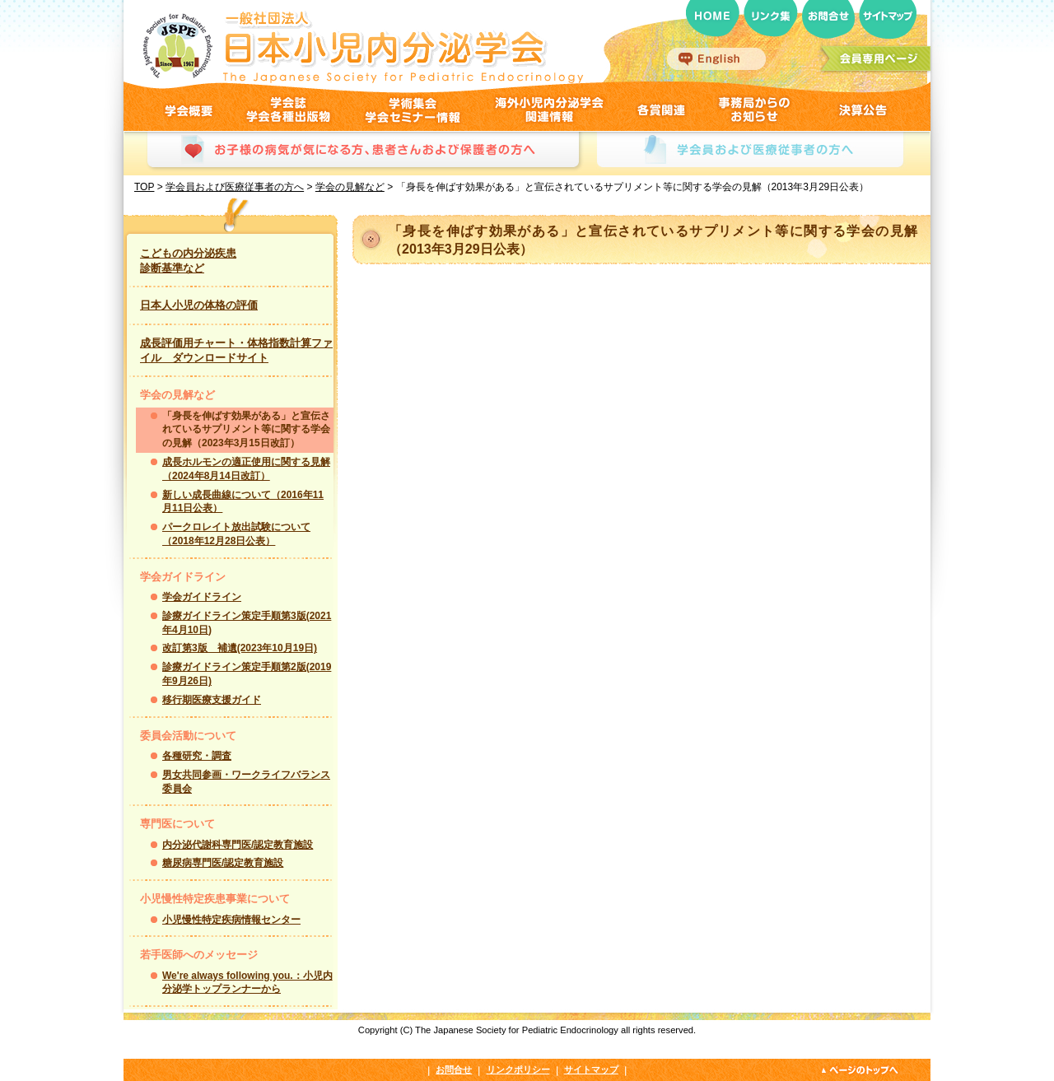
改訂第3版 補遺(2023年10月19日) (239, 648)
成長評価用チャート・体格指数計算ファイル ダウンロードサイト (236, 350)
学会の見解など (350, 187)
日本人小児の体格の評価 (199, 305)
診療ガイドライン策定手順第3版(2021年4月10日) (246, 623)
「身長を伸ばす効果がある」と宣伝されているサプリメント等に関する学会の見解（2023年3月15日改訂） (246, 430)
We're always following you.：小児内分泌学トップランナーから (247, 982)
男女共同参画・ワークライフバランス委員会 (246, 781)
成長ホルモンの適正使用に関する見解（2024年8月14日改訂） (246, 469)
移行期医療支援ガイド (211, 700)
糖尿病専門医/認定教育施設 (222, 863)
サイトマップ (591, 1069)
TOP (144, 187)
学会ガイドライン (201, 597)
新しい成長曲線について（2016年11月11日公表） (243, 502)
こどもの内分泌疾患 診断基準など (188, 260)
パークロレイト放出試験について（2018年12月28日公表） (236, 534)
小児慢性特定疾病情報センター (231, 919)
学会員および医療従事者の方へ (235, 187)
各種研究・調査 (196, 756)
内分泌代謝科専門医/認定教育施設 (237, 844)
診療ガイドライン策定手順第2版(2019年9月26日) (246, 674)
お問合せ (454, 1069)
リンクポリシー (518, 1069)
